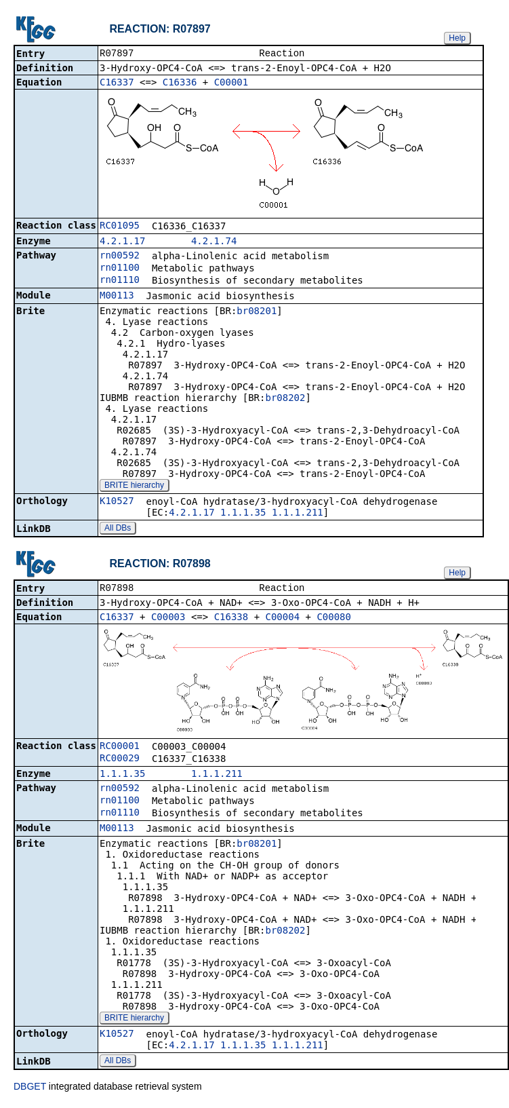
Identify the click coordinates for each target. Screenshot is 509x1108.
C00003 (168, 619)
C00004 (283, 619)
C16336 (180, 83)
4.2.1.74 (214, 242)
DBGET (30, 1089)
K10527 (117, 502)
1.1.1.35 (243, 513)
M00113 (117, 296)
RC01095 (120, 226)
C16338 (231, 619)
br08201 (257, 312)
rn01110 (120, 280)
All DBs (117, 529)
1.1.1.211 (297, 513)
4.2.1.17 (122, 242)
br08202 (285, 399)
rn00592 (120, 256)
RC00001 (120, 748)
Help (457, 38)
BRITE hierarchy (134, 486)
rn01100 (120, 268)
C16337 (117, 83)
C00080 (334, 619)
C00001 (231, 83)
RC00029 (120, 760)
